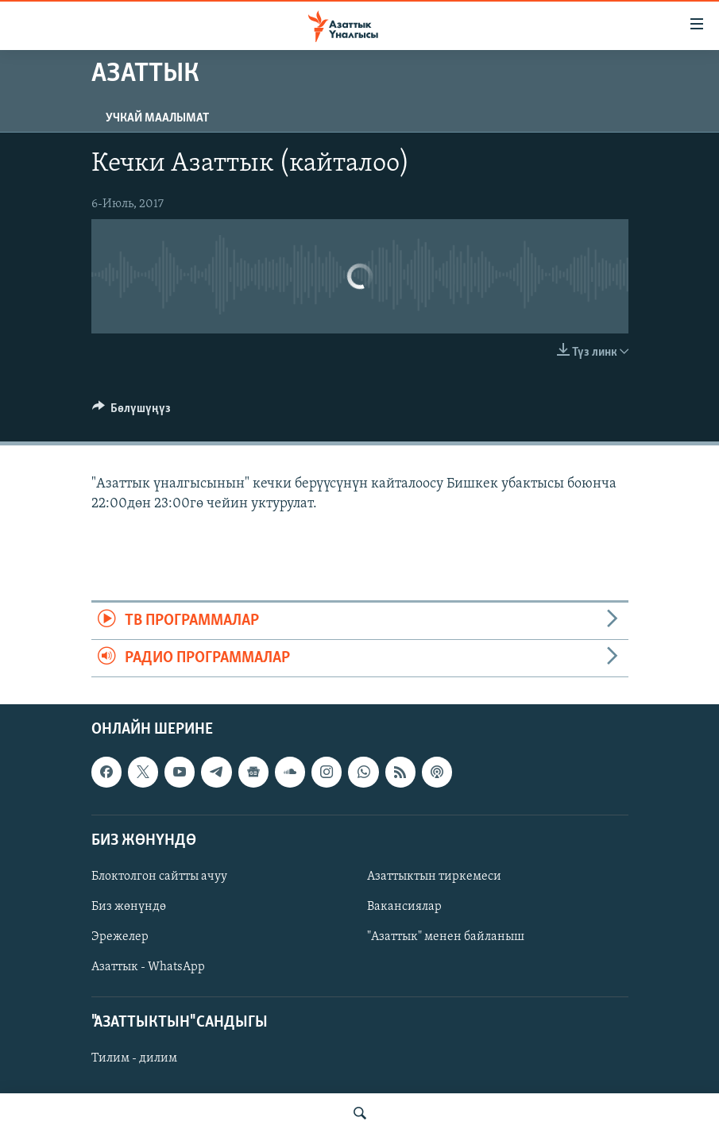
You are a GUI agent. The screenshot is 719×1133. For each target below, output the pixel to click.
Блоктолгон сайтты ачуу (159, 876)
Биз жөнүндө (128, 906)
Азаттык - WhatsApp (148, 967)
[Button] (132, 412)
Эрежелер (120, 937)
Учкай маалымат (157, 118)
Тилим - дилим (134, 1059)
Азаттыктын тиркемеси (434, 876)
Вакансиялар (404, 906)
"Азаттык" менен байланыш (445, 937)
